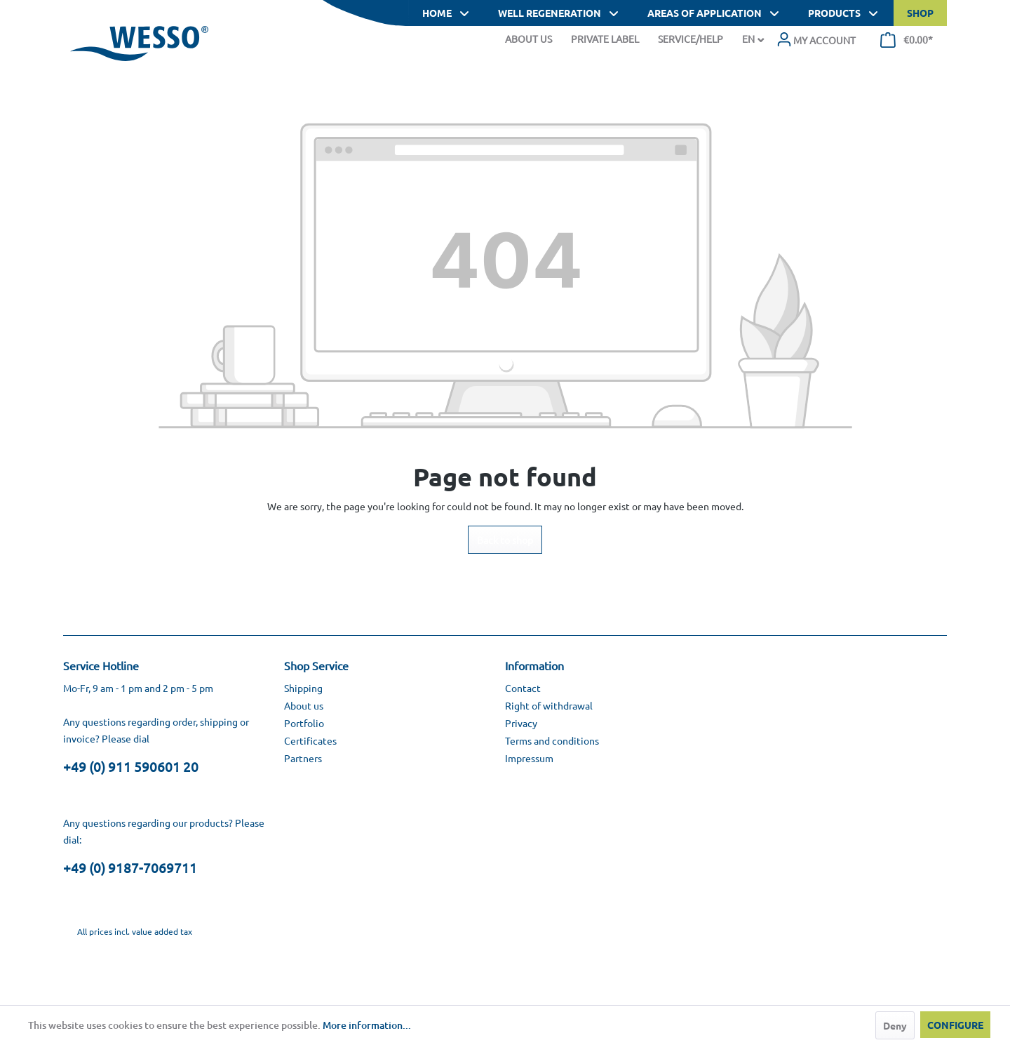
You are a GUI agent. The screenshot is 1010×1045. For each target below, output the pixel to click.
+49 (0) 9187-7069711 (130, 867)
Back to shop (505, 539)
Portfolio (304, 723)
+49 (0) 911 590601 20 (130, 766)
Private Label (605, 38)
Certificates (310, 740)
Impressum (529, 758)
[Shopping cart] (906, 40)
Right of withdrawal (549, 705)
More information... (367, 1025)
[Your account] (816, 40)
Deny (895, 1025)
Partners (303, 758)
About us (303, 705)
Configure (955, 1024)
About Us (528, 38)
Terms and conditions (552, 740)
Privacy (521, 723)
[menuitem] (816, 40)
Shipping (303, 687)
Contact (523, 687)
